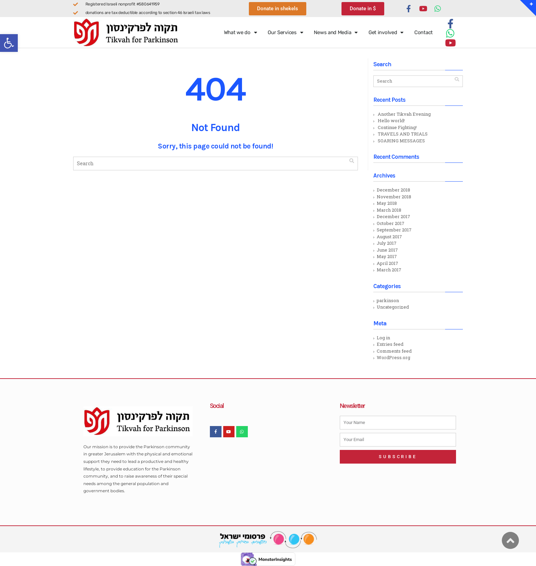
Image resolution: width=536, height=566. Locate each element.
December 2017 (393, 216)
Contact (423, 32)
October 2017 (390, 223)
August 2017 (389, 237)
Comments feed (394, 351)
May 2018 (387, 203)
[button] (9, 43)
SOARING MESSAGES (401, 141)
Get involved (385, 33)
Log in (383, 338)
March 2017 (389, 270)
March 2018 (389, 210)
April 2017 (387, 263)
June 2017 (387, 250)
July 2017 (387, 243)
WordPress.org (393, 357)
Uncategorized (393, 307)
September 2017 (394, 230)
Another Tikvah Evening (404, 114)
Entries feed (390, 344)
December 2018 (393, 190)
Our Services (285, 33)
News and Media (336, 33)
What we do (240, 33)
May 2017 (387, 256)
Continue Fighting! (397, 127)
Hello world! (391, 120)
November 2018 (394, 197)
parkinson (388, 300)
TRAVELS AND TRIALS (403, 134)
